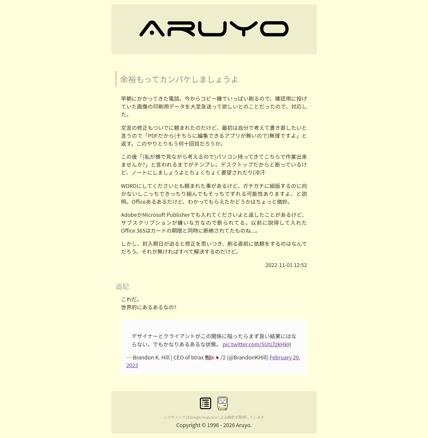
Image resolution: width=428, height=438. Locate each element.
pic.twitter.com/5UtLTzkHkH (257, 344)
